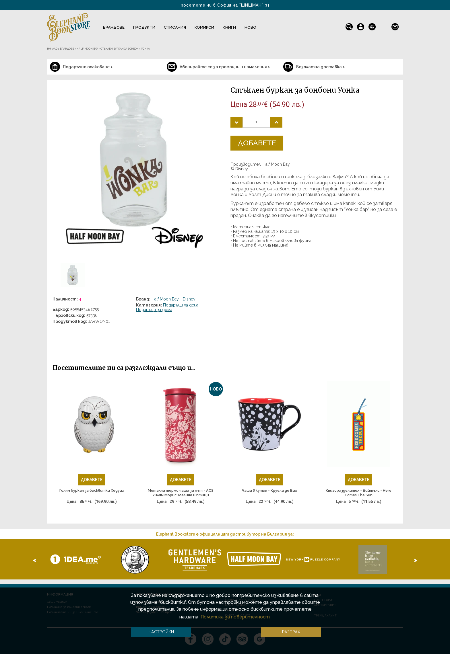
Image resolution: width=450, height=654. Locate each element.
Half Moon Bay (165, 299)
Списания (175, 27)
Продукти (144, 27)
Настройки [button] (161, 631)
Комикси (204, 27)
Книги (229, 27)
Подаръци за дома (154, 309)
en (383, 25)
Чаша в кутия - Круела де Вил (269, 490)
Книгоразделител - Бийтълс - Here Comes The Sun (358, 492)
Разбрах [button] (291, 631)
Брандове (114, 27)
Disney (189, 299)
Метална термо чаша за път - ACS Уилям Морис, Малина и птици (181, 492)
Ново (250, 27)
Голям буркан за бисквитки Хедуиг (91, 490)
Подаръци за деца (180, 305)
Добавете (257, 142)
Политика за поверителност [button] (235, 617)
